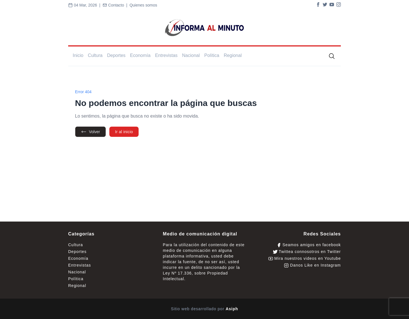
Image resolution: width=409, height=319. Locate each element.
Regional (233, 55)
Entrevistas (166, 55)
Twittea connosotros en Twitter (307, 251)
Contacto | (116, 5)
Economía (140, 55)
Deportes (116, 55)
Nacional (191, 55)
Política (211, 55)
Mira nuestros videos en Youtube (304, 258)
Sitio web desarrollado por (204, 309)
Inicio (78, 55)
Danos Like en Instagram (312, 265)
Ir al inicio (124, 131)
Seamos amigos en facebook (309, 245)
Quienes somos (143, 5)
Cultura (95, 55)
